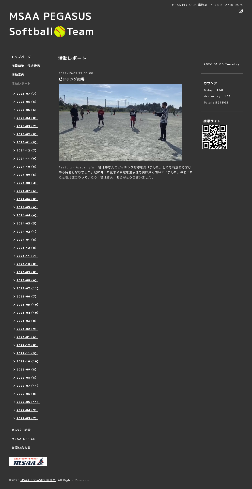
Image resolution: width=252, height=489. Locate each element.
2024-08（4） (27, 183)
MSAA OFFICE (23, 439)
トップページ (21, 57)
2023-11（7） (27, 256)
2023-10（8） (27, 264)
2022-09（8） (27, 369)
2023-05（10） (28, 305)
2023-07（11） (28, 288)
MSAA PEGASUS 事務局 (38, 480)
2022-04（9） (27, 410)
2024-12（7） (27, 150)
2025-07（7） (27, 94)
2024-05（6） (27, 207)
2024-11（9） (27, 159)
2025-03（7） (27, 126)
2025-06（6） (27, 102)
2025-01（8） (27, 142)
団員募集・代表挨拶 (26, 66)
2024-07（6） (27, 191)
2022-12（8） (27, 345)
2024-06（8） (27, 199)
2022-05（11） (28, 402)
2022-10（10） (28, 361)
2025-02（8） (27, 134)
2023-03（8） (27, 321)
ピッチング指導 (72, 79)
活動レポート (21, 83)
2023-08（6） (27, 280)
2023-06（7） (27, 296)
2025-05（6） (27, 110)
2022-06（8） (27, 394)
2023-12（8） (27, 248)
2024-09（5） (27, 175)
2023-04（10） (28, 313)
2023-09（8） (27, 272)
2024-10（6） (27, 167)
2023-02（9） (27, 329)
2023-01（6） (27, 337)
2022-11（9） (27, 353)
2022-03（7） (27, 418)
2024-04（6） (27, 215)
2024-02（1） (27, 232)
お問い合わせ (21, 447)
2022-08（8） (27, 378)
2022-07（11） (28, 386)
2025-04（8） (27, 118)
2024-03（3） (27, 223)
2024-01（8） (27, 240)
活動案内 (18, 75)
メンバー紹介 (21, 430)
